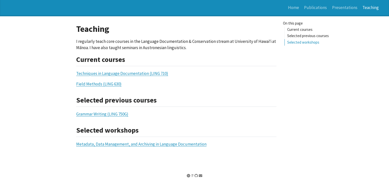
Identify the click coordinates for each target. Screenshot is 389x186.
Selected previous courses (308, 35)
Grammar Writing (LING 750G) (102, 114)
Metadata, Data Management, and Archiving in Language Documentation (141, 144)
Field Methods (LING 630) (99, 84)
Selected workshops (303, 42)
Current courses (300, 29)
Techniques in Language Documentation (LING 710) (122, 73)
